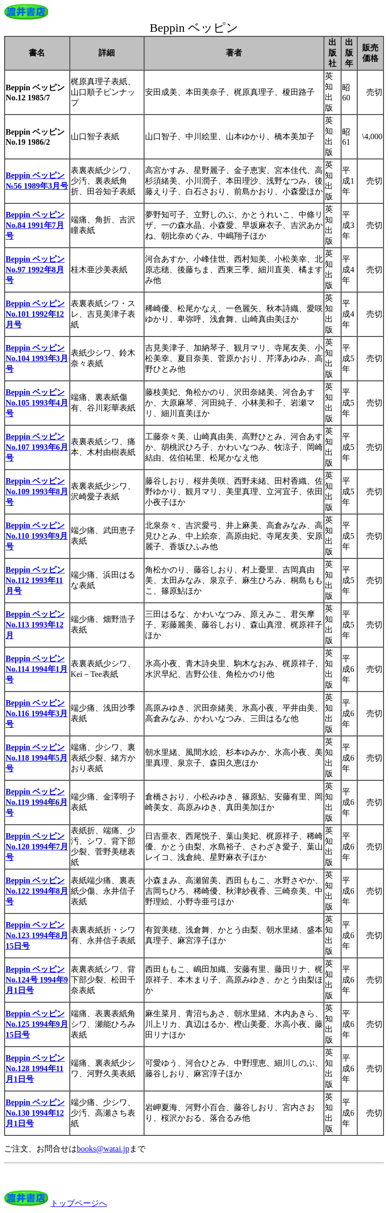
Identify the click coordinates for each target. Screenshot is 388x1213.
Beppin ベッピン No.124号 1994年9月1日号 (37, 980)
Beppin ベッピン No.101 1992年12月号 (35, 314)
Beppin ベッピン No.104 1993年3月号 (37, 358)
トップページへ (79, 1203)
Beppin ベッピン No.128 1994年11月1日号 (35, 1068)
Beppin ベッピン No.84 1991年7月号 (35, 225)
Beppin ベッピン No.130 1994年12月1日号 (35, 1113)
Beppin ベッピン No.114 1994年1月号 (37, 669)
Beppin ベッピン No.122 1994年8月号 (37, 891)
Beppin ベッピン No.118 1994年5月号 (37, 758)
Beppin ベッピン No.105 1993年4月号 (37, 403)
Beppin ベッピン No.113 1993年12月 (35, 625)
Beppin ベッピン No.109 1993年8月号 (37, 491)
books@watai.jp (103, 1148)
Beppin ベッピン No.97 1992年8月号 (35, 269)
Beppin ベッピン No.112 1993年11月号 (35, 580)
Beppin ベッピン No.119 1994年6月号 (37, 802)
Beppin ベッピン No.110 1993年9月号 (37, 536)
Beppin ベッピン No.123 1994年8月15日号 (37, 935)
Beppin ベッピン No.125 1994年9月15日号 (37, 1024)
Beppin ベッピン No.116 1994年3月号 (37, 713)
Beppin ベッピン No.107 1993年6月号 (37, 447)
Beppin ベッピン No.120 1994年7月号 (37, 846)
